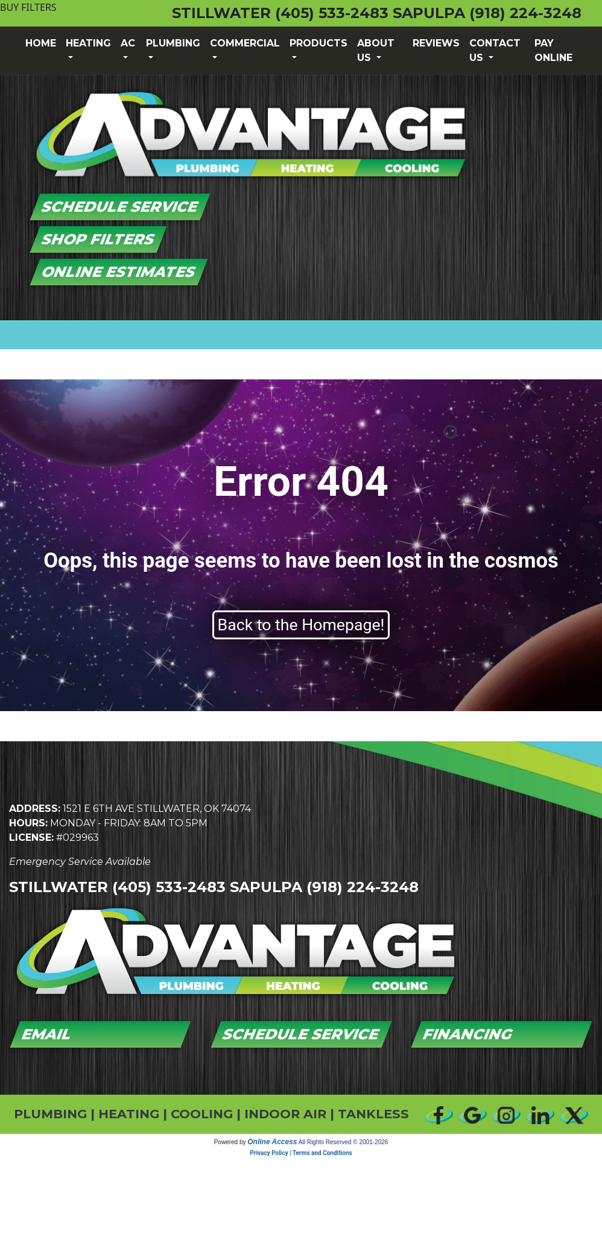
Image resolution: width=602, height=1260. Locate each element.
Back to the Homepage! (301, 625)
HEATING (128, 1113)
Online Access (272, 1142)
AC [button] (128, 43)
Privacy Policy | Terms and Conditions (301, 1153)
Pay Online (553, 50)
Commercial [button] (245, 43)
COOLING (202, 1113)
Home (40, 43)
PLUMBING (50, 1113)
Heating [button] (88, 43)
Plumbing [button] (173, 43)
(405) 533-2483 (331, 13)
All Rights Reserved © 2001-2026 (343, 1142)
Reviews (436, 43)
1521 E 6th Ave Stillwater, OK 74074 (157, 808)
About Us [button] (375, 50)
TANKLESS (373, 1113)
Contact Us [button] (495, 50)
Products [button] (318, 43)
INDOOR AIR (285, 1113)
